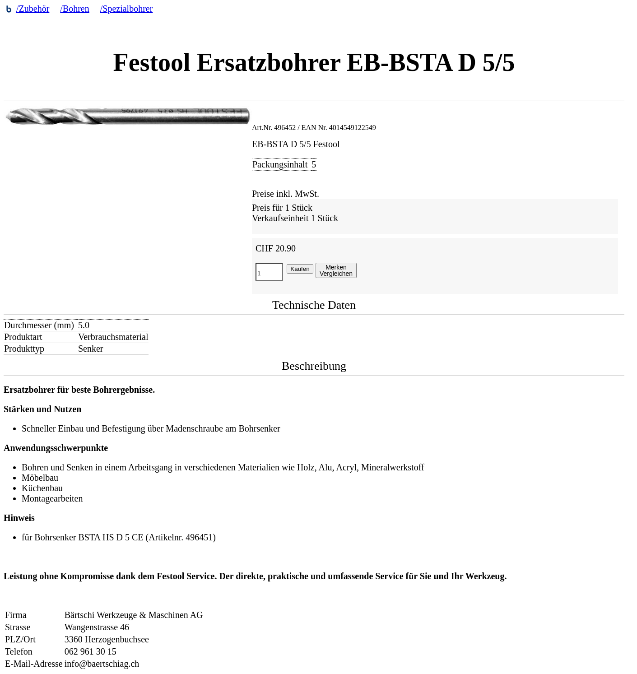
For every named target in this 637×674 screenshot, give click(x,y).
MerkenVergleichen (336, 270)
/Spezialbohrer (126, 9)
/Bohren (74, 9)
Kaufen (299, 268)
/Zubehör (32, 9)
